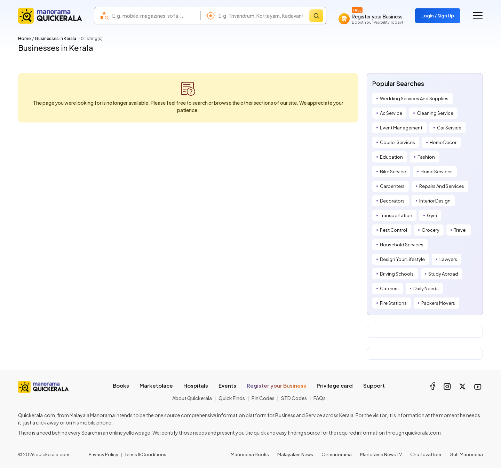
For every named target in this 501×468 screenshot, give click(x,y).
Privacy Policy (103, 454)
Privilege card (335, 385)
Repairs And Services (441, 186)
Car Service (449, 127)
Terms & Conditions (145, 454)
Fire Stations (393, 303)
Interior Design (435, 201)
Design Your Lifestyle (402, 259)
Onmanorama (336, 454)
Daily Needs (426, 288)
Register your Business (276, 385)
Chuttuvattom (425, 454)
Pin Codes (263, 398)
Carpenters (392, 186)
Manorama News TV (381, 454)
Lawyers (448, 259)
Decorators (392, 201)
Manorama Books (250, 454)
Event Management (401, 127)
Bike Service (393, 171)
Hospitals (195, 385)
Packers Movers (438, 303)
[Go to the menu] (477, 15)
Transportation (396, 215)
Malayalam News (295, 454)
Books (121, 385)
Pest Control (393, 230)
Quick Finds (231, 398)
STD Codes (294, 398)
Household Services (401, 244)
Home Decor (443, 142)
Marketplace (156, 385)
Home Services (437, 171)
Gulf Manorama (466, 454)
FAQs (319, 398)
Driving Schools (397, 274)
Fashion (426, 157)
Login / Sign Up (437, 15)
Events (227, 385)
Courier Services (397, 142)
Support (374, 385)
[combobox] (154, 15)
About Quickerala (192, 398)
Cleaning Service (435, 113)
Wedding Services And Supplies (414, 98)
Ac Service (391, 113)
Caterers (389, 288)
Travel (460, 230)
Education (391, 157)
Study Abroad (443, 274)
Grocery (430, 230)
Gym (432, 215)
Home (24, 38)
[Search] (316, 15)
